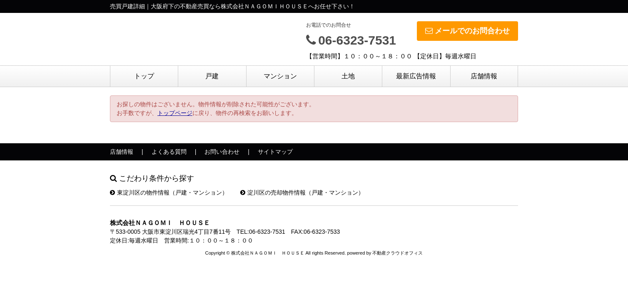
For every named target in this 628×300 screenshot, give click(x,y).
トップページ (174, 113)
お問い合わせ (221, 151)
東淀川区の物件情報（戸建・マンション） (169, 192)
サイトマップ (275, 151)
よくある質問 (169, 151)
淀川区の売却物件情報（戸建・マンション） (302, 192)
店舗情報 (484, 76)
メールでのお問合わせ (467, 31)
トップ (144, 76)
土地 (348, 76)
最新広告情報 (416, 76)
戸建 (212, 76)
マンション (280, 76)
